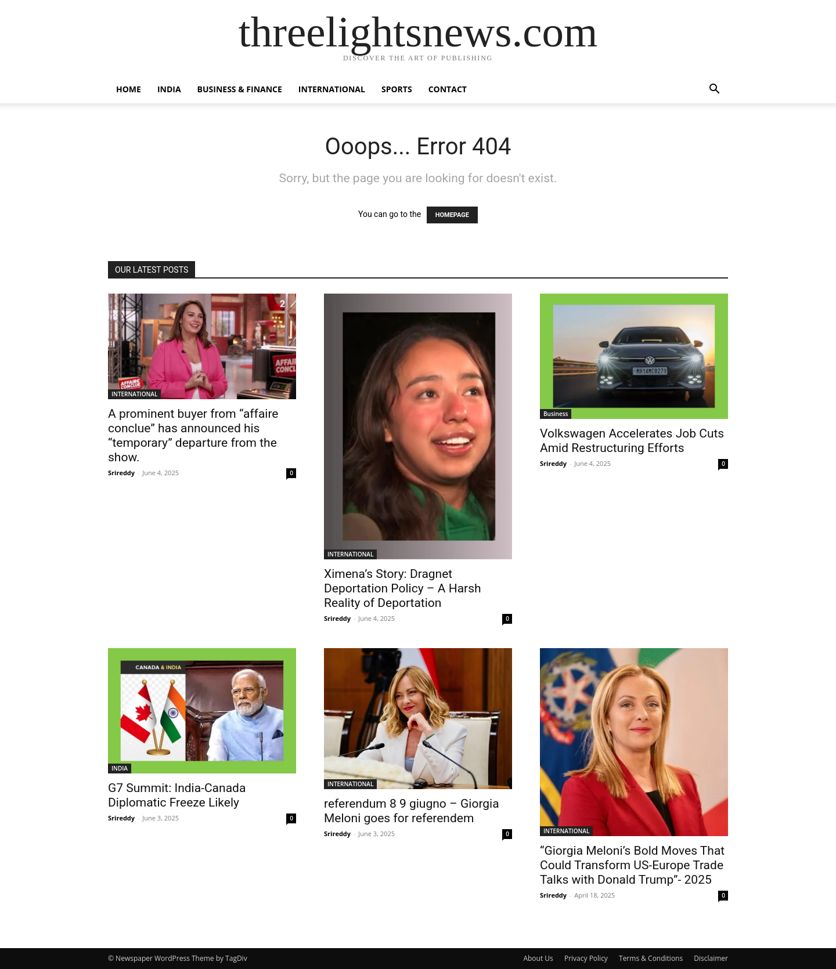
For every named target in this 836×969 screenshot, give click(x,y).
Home (128, 89)
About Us (538, 958)
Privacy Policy (586, 958)
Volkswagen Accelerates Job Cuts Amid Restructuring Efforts (632, 440)
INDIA (169, 89)
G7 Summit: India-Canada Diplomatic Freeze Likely (177, 795)
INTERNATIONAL (331, 89)
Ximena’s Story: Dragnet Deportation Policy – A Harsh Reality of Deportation (402, 588)
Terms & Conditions (651, 958)
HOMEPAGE (452, 215)
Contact (447, 89)
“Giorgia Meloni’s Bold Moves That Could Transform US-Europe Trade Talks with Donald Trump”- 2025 (632, 865)
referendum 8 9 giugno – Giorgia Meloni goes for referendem (411, 811)
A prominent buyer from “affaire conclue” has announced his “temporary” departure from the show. (193, 435)
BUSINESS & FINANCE (239, 89)
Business (555, 414)
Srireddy (121, 472)
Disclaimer (711, 958)
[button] (714, 90)
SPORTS (396, 89)
